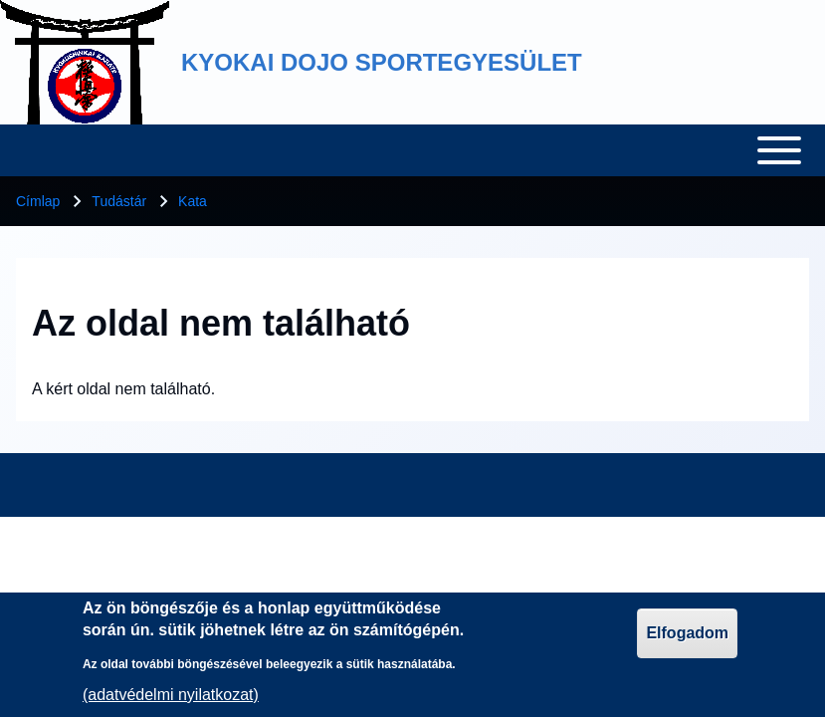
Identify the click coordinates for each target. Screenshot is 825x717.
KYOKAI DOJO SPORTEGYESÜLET (381, 62)
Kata (192, 201)
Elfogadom (687, 640)
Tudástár (119, 201)
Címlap (38, 201)
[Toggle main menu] (412, 150)
